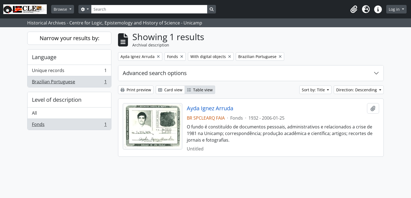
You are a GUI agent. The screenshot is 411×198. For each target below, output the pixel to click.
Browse (61, 9)
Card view (170, 89)
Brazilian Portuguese (69, 82)
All (34, 113)
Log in (395, 9)
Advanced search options (155, 73)
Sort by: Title (314, 89)
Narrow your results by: (69, 38)
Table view (200, 89)
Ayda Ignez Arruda (210, 108)
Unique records (69, 71)
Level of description (56, 99)
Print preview (135, 89)
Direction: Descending (357, 89)
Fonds (69, 125)
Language (44, 57)
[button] (354, 9)
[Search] (149, 9)
